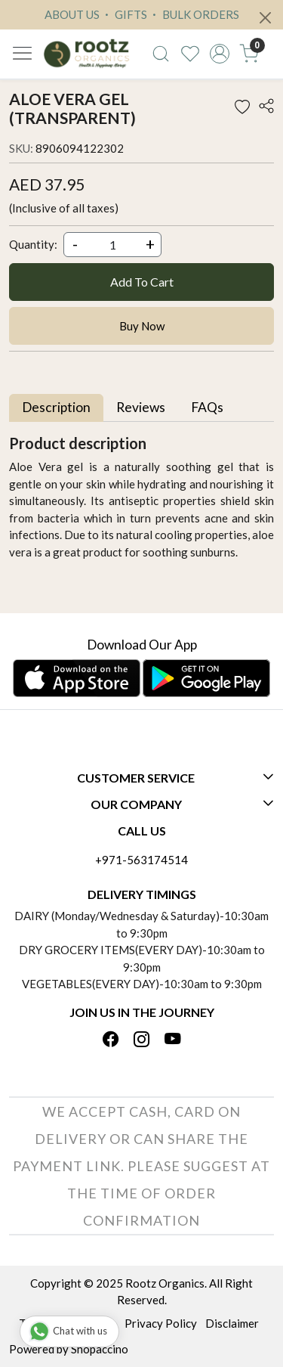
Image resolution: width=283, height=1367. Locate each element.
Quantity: (33, 244)
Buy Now (142, 326)
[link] (161, 54)
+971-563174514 (141, 859)
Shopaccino (99, 1349)
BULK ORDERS (194, 14)
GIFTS (124, 14)
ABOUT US (72, 14)
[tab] (56, 408)
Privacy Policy (161, 1323)
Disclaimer (232, 1323)
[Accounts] (219, 54)
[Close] (265, 18)
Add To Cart (142, 281)
